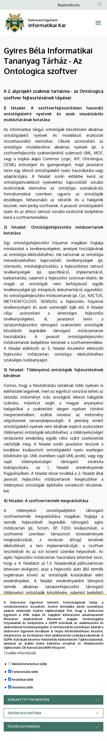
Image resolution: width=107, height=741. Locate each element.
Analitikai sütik (22, 679)
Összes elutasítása (24, 713)
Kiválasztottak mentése (28, 699)
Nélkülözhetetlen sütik (29, 664)
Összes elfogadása (24, 726)
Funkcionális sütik (25, 672)
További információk (20, 653)
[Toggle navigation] (98, 23)
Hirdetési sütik (22, 687)
